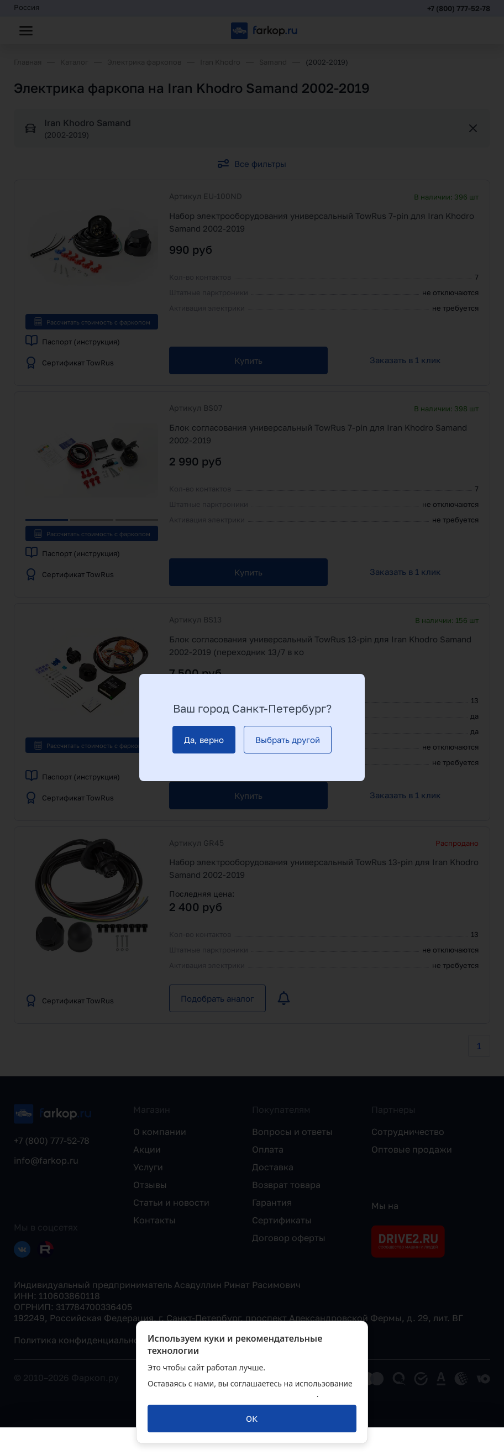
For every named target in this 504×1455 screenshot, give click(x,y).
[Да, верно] (203, 739)
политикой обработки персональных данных (232, 1394)
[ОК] (252, 1418)
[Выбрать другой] (288, 739)
